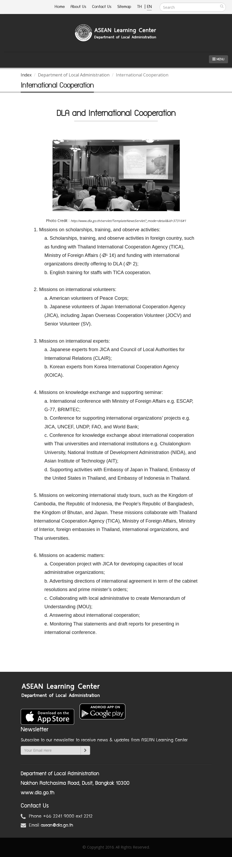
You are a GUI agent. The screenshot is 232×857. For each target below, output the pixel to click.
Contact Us (101, 6)
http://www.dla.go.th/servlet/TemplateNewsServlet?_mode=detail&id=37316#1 (128, 221)
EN (149, 6)
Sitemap (124, 6)
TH (140, 6)
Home (60, 6)
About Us (78, 6)
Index (26, 75)
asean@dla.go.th (57, 825)
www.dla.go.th (37, 792)
